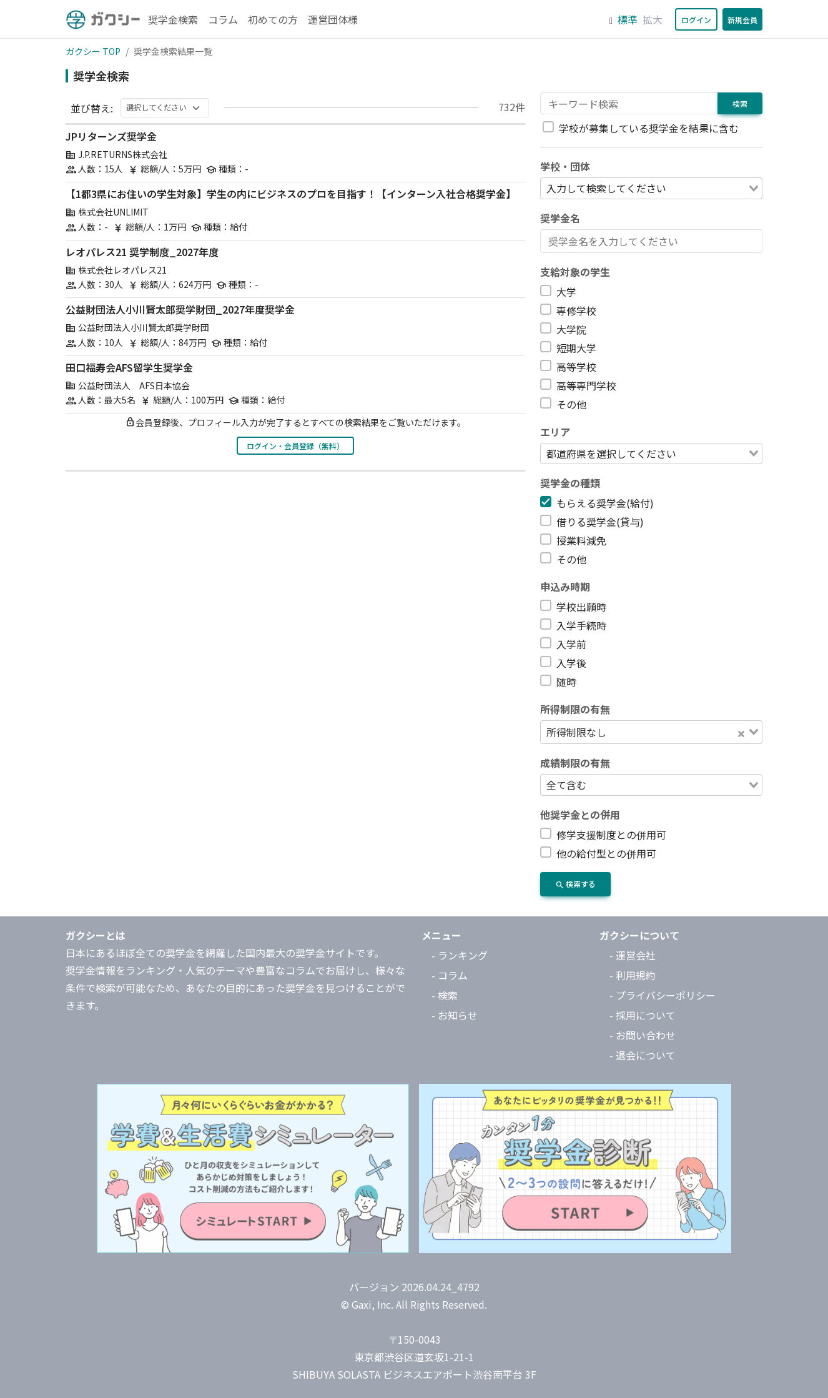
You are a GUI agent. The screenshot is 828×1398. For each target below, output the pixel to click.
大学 (566, 291)
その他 (571, 404)
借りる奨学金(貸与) (600, 521)
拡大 (653, 19)
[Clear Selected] (741, 732)
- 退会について (642, 1055)
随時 (566, 681)
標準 (628, 19)
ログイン (696, 19)
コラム (223, 19)
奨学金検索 (173, 19)
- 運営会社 (632, 955)
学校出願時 (581, 606)
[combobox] (651, 188)
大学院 (571, 329)
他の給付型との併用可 (606, 853)
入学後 (571, 662)
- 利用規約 (632, 975)
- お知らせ (454, 1015)
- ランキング (459, 955)
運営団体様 (333, 19)
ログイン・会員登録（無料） (295, 445)
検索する (575, 885)
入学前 (571, 644)
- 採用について (642, 1015)
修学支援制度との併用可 (611, 834)
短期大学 (576, 347)
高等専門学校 (586, 385)
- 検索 (444, 995)
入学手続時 (581, 625)
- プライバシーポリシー (662, 995)
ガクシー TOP (93, 51)
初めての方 (273, 19)
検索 (739, 103)
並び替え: (92, 108)
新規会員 (742, 19)
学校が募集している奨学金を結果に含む (649, 128)
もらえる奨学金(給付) (605, 502)
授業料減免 (581, 540)
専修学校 (576, 310)
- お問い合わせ (642, 1035)
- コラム (449, 975)
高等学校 (576, 366)
